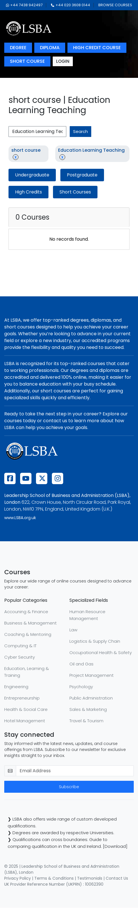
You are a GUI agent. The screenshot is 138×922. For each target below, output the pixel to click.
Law (73, 630)
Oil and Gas (81, 664)
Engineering (16, 687)
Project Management (91, 675)
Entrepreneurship (22, 698)
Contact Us (117, 878)
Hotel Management (24, 721)
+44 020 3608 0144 (70, 5)
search (80, 131)
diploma (50, 47)
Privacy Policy (17, 878)
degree (18, 47)
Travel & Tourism (86, 721)
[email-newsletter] (75, 770)
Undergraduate (32, 175)
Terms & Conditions (54, 878)
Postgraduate (82, 175)
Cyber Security (19, 657)
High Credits (28, 192)
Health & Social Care (26, 709)
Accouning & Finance (26, 612)
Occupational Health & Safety (100, 652)
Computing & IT (20, 646)
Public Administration (91, 698)
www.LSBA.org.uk (20, 518)
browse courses (115, 5)
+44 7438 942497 (24, 5)
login (62, 61)
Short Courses (75, 192)
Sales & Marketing (88, 709)
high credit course (97, 47)
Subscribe (69, 787)
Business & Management (30, 623)
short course (27, 61)
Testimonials (89, 878)
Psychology (81, 687)
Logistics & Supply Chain (94, 641)
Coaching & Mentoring (27, 634)
